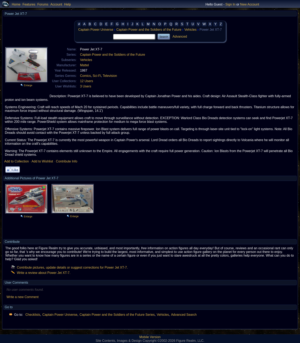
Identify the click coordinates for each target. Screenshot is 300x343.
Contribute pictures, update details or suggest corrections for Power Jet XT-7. (69, 267)
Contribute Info (66, 161)
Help (67, 4)
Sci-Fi (97, 75)
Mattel (84, 65)
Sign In (230, 4)
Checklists (32, 314)
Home (16, 4)
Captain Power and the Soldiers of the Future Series (117, 314)
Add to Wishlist (42, 161)
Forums (42, 4)
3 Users (85, 86)
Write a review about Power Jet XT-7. (40, 272)
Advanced (179, 36)
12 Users (86, 81)
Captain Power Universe (95, 29)
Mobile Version (150, 337)
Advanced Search (184, 314)
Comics (85, 75)
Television (110, 75)
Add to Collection (16, 161)
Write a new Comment (22, 297)
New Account (249, 4)
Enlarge (28, 85)
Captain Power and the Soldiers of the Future (148, 29)
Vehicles (190, 29)
